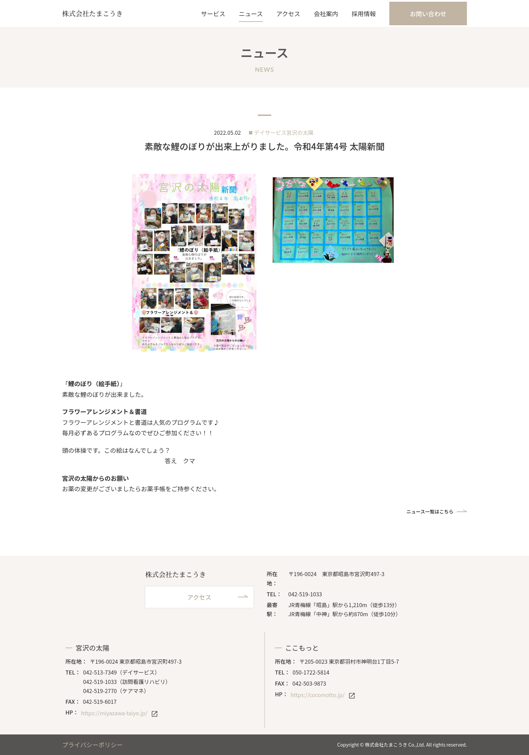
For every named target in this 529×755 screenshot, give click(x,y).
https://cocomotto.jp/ (317, 695)
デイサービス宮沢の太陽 (283, 132)
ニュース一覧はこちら (430, 511)
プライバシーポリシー (92, 744)
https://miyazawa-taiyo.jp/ (114, 713)
